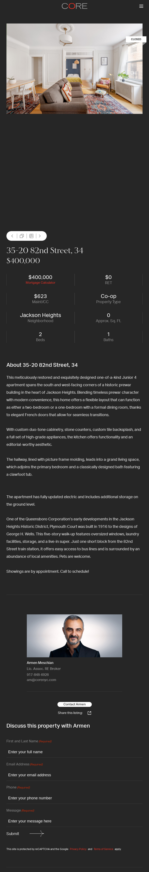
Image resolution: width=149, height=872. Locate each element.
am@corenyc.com (41, 680)
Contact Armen (74, 704)
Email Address (24, 764)
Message (20, 810)
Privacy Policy (78, 849)
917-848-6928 (38, 675)
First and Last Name (28, 741)
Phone (18, 787)
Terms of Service (103, 849)
